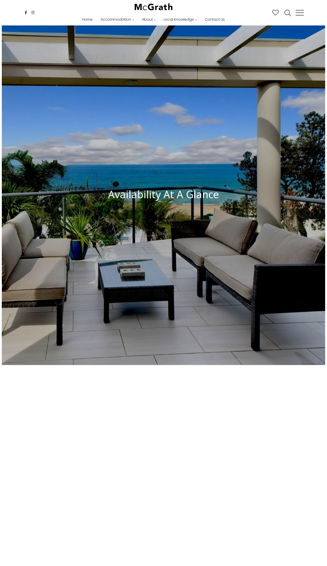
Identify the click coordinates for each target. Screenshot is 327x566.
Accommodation (116, 19)
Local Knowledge (179, 19)
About (147, 19)
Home (87, 19)
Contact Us (215, 19)
